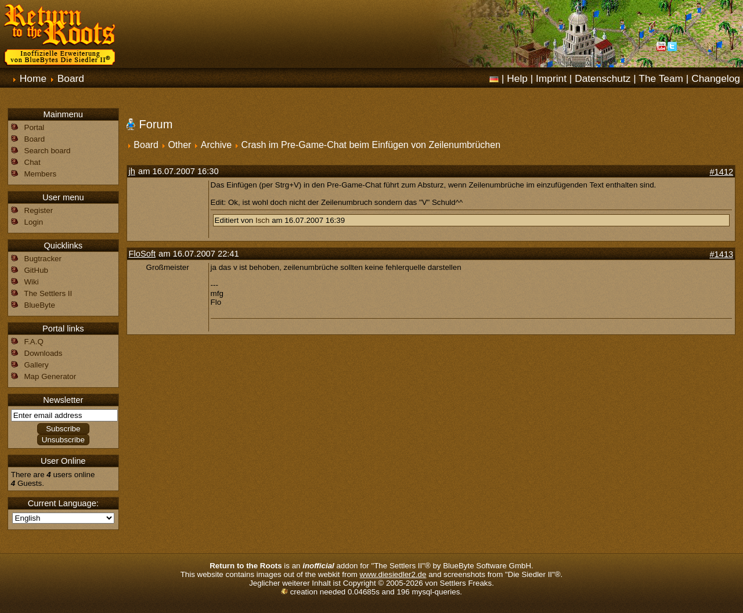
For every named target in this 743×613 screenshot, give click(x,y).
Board (70, 78)
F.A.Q (34, 341)
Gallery (36, 364)
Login (34, 222)
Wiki (31, 281)
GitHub (36, 270)
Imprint (551, 78)
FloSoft (142, 253)
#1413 (721, 254)
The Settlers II (48, 293)
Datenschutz (602, 78)
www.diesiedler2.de (393, 574)
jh (132, 171)
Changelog (715, 78)
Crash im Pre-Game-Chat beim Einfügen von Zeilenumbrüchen (370, 145)
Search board (47, 150)
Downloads (43, 353)
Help (517, 78)
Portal (34, 127)
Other (179, 145)
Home (33, 78)
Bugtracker (43, 258)
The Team (661, 78)
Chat (32, 162)
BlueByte (39, 305)
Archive (216, 145)
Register (38, 210)
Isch (262, 220)
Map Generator (50, 376)
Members (40, 174)
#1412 (721, 171)
